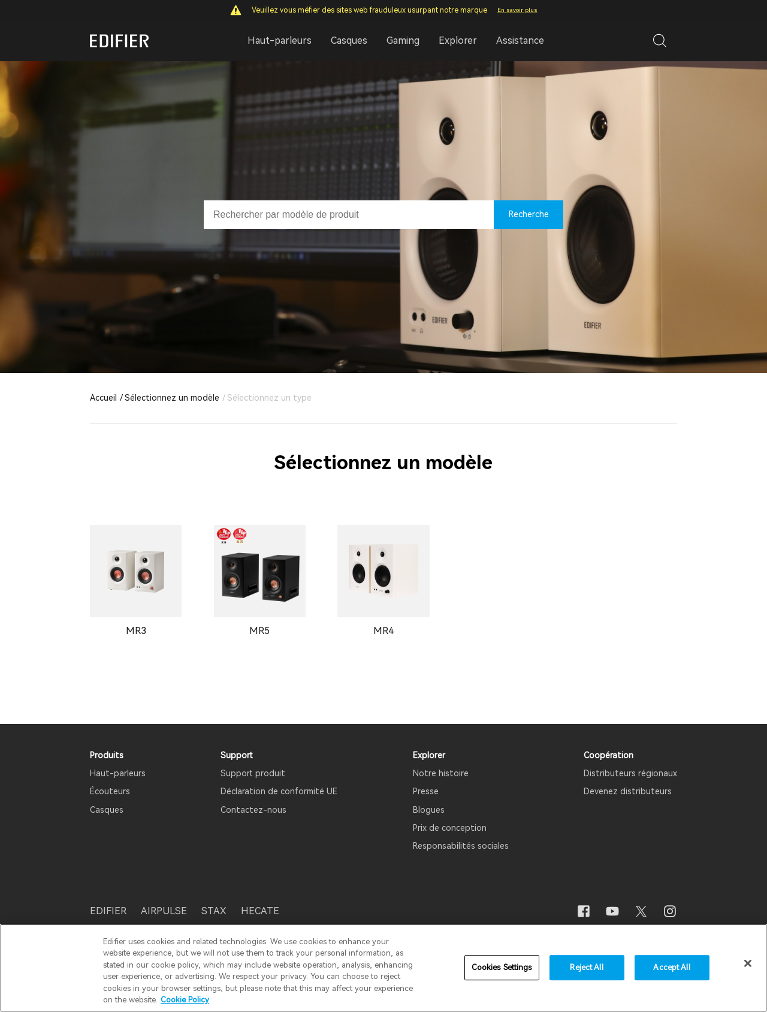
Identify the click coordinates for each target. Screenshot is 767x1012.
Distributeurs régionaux (630, 773)
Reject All (586, 967)
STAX (214, 911)
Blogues (429, 810)
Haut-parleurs (118, 773)
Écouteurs (110, 791)
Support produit (253, 773)
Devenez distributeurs (628, 791)
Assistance (520, 40)
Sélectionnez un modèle (172, 398)
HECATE (260, 911)
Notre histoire (441, 773)
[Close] (748, 963)
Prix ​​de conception (450, 828)
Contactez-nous (253, 810)
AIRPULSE (164, 911)
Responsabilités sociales (461, 846)
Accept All (671, 967)
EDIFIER (108, 911)
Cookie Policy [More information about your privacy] (185, 999)
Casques (106, 810)
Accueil (103, 398)
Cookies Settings (502, 967)
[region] (383, 968)
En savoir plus (517, 10)
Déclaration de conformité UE (279, 791)
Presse (426, 791)
